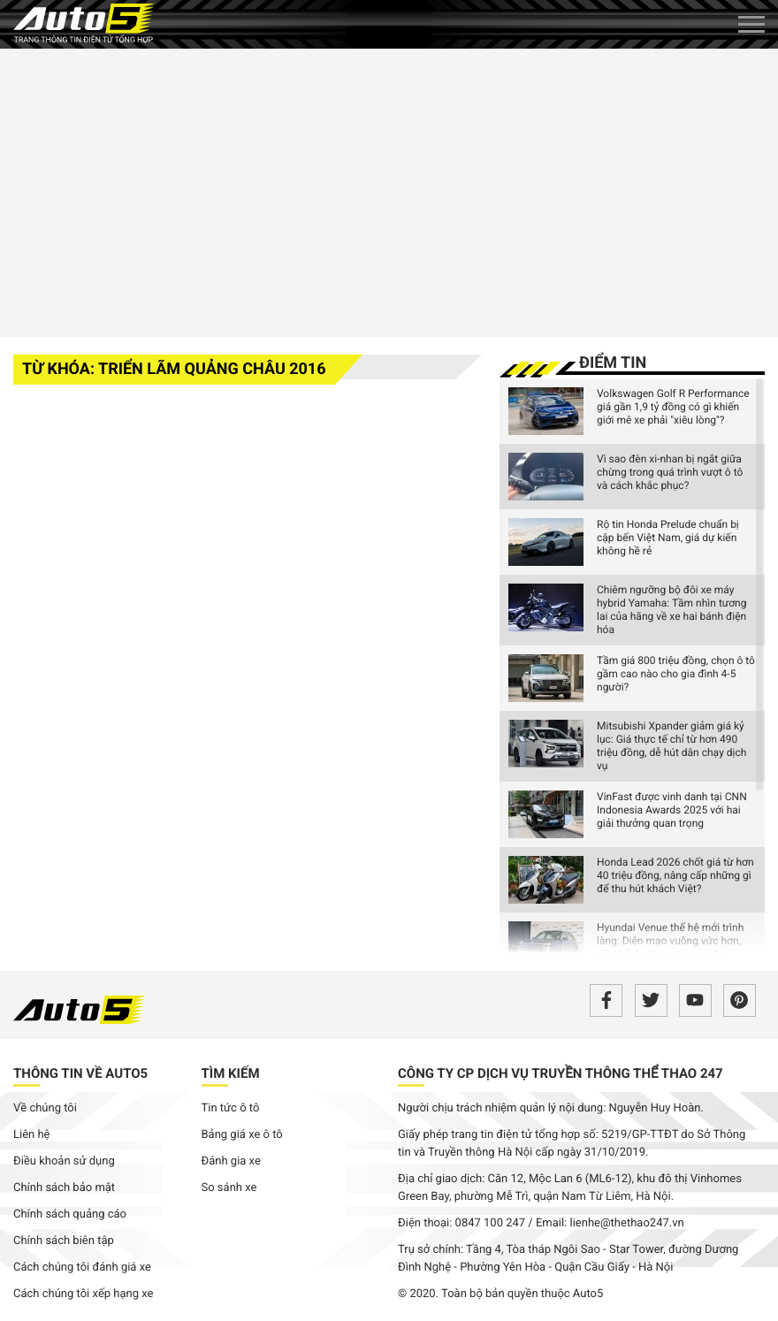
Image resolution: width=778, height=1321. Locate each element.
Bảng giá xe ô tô (242, 1135)
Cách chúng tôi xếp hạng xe (83, 1294)
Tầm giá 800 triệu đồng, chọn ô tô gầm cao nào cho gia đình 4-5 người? (676, 673)
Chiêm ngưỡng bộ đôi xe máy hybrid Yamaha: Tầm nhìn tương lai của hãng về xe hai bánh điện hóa (671, 610)
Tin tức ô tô (231, 1108)
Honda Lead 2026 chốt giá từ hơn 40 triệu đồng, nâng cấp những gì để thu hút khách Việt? (675, 875)
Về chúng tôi (45, 1108)
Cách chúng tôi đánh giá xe (82, 1267)
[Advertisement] (389, 190)
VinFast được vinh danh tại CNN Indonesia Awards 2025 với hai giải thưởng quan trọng (672, 809)
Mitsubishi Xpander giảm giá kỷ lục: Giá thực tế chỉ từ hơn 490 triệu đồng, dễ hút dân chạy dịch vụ (671, 746)
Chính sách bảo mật (64, 1188)
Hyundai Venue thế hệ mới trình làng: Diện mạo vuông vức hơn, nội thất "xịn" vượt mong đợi (670, 940)
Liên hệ (31, 1135)
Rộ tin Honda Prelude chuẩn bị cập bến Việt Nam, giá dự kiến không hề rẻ (668, 537)
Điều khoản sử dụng (64, 1161)
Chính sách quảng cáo (69, 1214)
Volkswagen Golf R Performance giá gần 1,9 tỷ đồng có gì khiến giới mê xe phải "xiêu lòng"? (673, 406)
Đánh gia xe (231, 1161)
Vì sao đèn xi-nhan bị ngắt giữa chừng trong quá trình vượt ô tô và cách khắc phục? (670, 472)
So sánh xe (229, 1188)
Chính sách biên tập (63, 1241)
